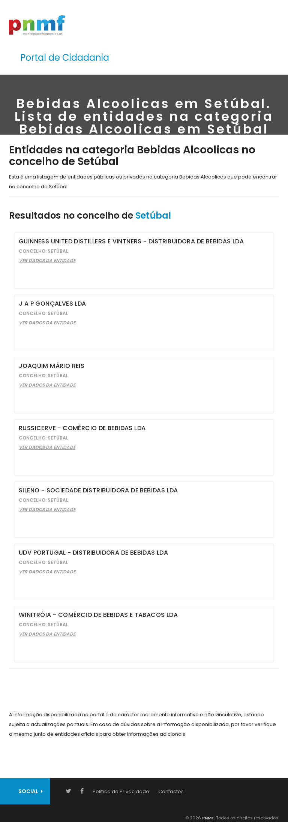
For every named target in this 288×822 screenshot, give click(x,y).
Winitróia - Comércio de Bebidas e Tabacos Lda (98, 614)
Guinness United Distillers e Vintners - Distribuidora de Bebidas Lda (131, 241)
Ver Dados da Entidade (47, 260)
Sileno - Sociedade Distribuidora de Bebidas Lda (98, 490)
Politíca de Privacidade (121, 791)
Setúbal (153, 215)
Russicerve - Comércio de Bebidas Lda (82, 428)
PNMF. (208, 818)
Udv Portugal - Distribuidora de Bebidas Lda (93, 552)
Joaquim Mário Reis (51, 366)
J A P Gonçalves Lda (52, 303)
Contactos (171, 791)
